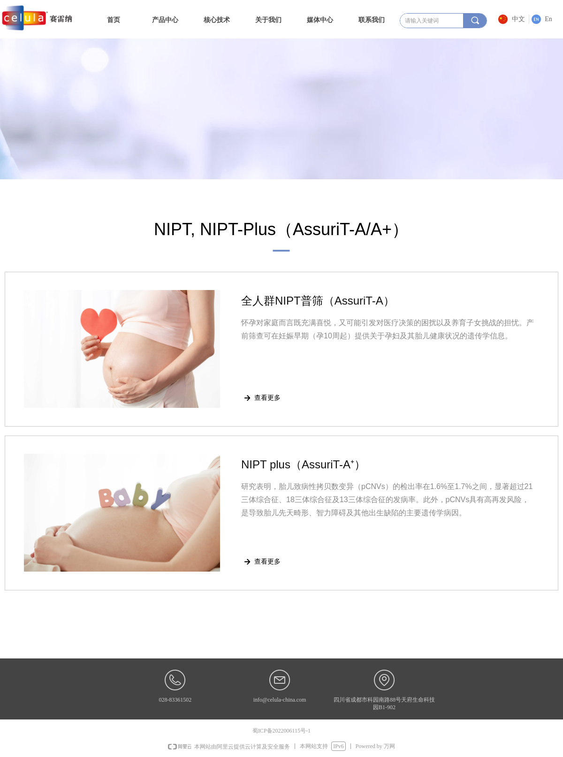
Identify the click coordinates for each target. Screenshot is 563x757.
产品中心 (165, 19)
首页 (113, 19)
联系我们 (371, 19)
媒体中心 (320, 19)
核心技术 (217, 19)
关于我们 (268, 19)
